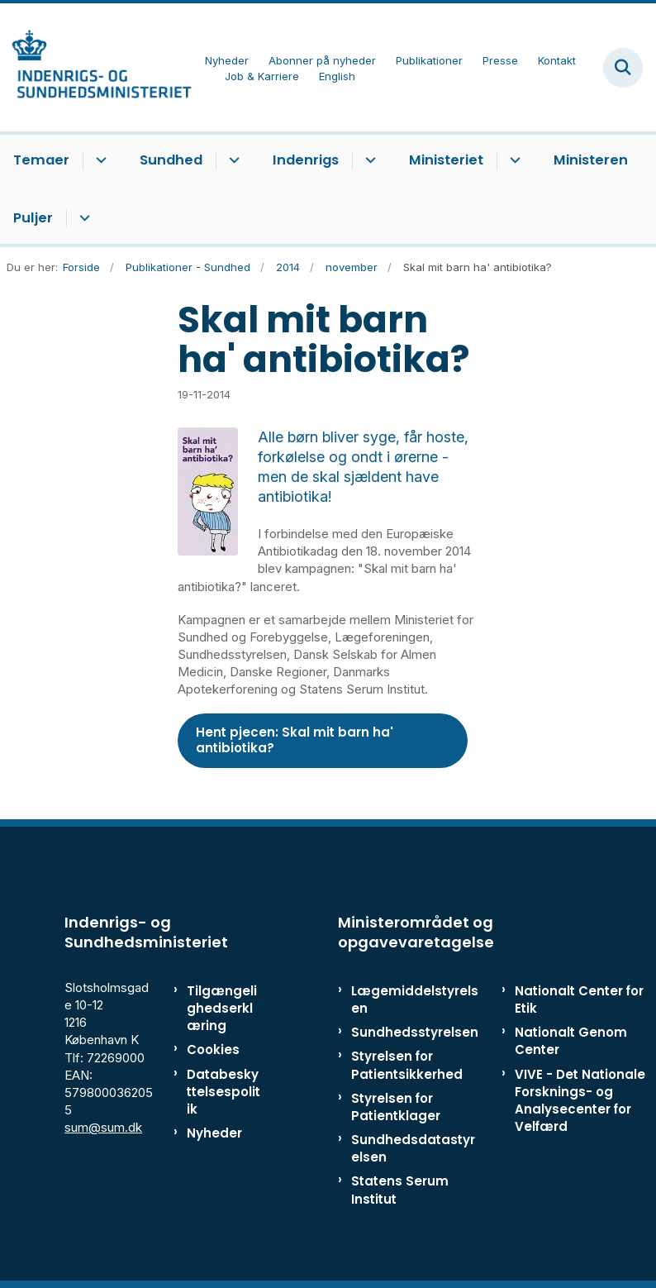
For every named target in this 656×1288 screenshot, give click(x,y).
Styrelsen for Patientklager (395, 1107)
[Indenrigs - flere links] (368, 160)
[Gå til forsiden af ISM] (96, 67)
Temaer (41, 159)
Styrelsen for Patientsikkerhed (407, 1064)
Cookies (213, 1049)
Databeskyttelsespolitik (223, 1092)
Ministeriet (446, 159)
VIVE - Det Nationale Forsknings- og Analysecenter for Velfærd (580, 1101)
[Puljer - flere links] (82, 218)
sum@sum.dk (103, 1127)
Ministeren (591, 159)
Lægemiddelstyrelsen (414, 999)
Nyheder (214, 1133)
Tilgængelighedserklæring (222, 1008)
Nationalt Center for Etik (579, 999)
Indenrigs (306, 159)
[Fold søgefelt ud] (623, 68)
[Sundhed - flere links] (232, 160)
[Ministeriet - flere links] (513, 160)
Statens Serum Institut (400, 1189)
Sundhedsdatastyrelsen (413, 1148)
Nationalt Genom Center (571, 1040)
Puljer (33, 217)
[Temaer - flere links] (99, 160)
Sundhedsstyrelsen (414, 1032)
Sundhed (171, 159)
